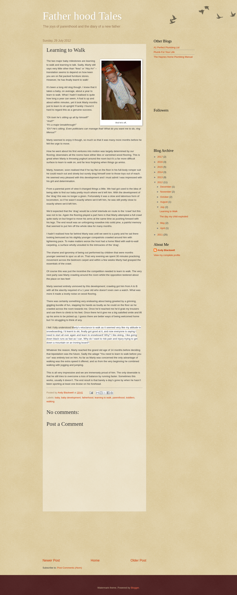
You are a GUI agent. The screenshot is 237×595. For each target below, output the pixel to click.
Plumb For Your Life (164, 52)
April (163, 228)
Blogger (135, 587)
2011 (160, 234)
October (164, 196)
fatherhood (88, 397)
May (162, 223)
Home (95, 560)
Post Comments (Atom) (69, 567)
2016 (160, 162)
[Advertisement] (94, 534)
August (164, 201)
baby (57, 397)
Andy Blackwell (166, 250)
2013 (160, 177)
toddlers (130, 397)
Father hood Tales (82, 16)
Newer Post (51, 560)
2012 (160, 182)
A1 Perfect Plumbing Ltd (166, 47)
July (162, 207)
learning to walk (103, 397)
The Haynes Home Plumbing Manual (173, 56)
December (166, 186)
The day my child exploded (174, 216)
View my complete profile (167, 255)
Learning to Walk (168, 211)
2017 (160, 156)
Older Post (138, 560)
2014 (160, 172)
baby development (71, 397)
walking (50, 401)
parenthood (119, 397)
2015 (160, 167)
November (166, 191)
